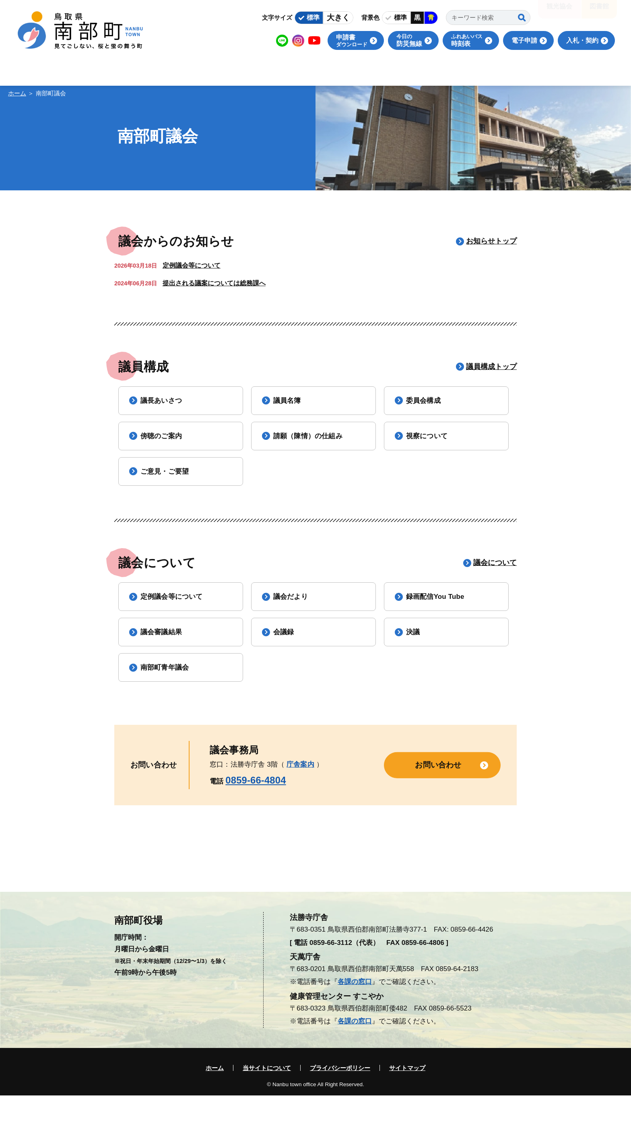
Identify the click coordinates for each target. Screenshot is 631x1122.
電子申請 (524, 40)
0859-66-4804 (255, 806)
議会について (495, 576)
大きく (338, 17)
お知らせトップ (491, 241)
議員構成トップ (491, 367)
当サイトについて (267, 1094)
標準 (313, 17)
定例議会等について (192, 265)
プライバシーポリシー (340, 1094)
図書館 (599, 11)
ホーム (17, 93)
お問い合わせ (438, 791)
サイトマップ (407, 1094)
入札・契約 (582, 40)
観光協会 (559, 11)
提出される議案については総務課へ (214, 283)
